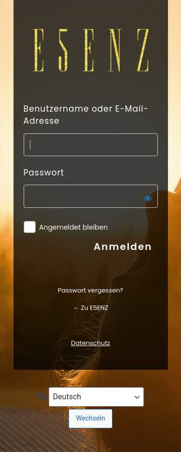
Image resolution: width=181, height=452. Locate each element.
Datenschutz (90, 343)
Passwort (44, 172)
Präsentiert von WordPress (91, 50)
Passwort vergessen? (91, 290)
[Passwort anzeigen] (148, 198)
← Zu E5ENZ (90, 307)
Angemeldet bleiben (73, 227)
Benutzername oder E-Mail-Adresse (86, 115)
